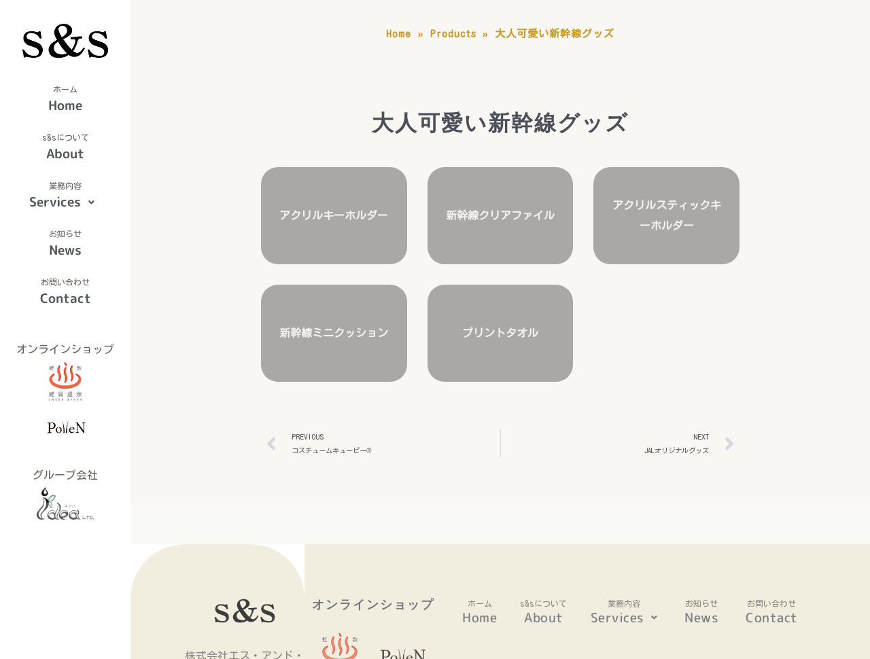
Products (463, 34)
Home (65, 105)
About (65, 153)
